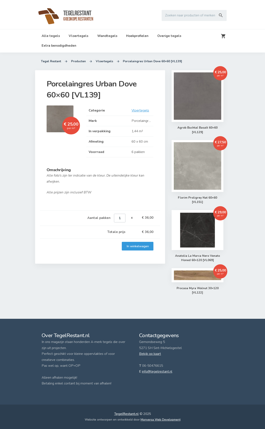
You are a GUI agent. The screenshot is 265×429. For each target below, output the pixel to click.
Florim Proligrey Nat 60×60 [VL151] (197, 200)
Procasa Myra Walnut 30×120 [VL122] (197, 291)
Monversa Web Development (160, 420)
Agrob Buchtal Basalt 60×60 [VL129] (197, 130)
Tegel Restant (51, 61)
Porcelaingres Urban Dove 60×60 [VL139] (153, 61)
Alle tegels (51, 36)
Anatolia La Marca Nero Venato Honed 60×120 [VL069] (197, 258)
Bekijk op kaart (150, 354)
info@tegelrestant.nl (157, 371)
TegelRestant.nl (126, 414)
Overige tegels (169, 36)
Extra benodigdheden (59, 45)
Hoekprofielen (137, 36)
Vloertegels (78, 36)
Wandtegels (107, 36)
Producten (78, 61)
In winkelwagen (137, 246)
